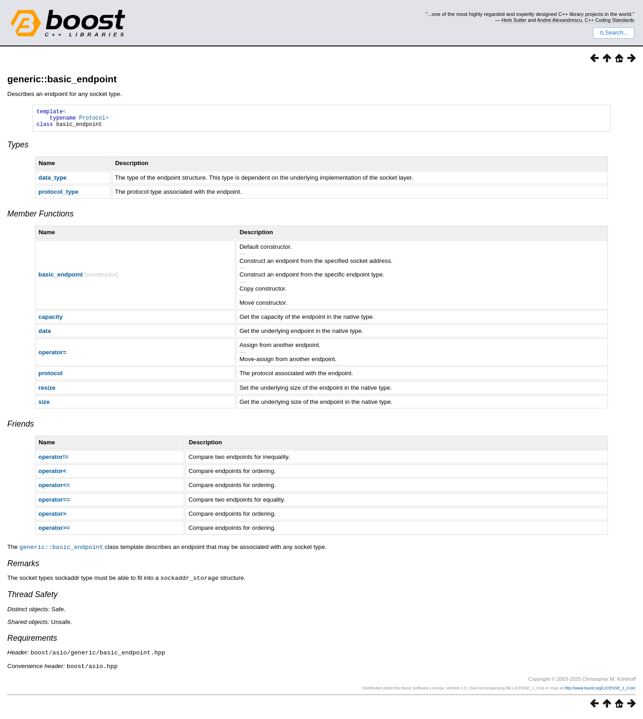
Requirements (32, 641)
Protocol (92, 120)
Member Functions (40, 217)
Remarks (23, 567)
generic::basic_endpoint (61, 79)
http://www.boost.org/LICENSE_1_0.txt (599, 690)
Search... (613, 33)
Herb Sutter (514, 20)
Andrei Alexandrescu (559, 20)
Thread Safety (32, 597)
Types (18, 148)
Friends (20, 427)
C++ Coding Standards (609, 20)
